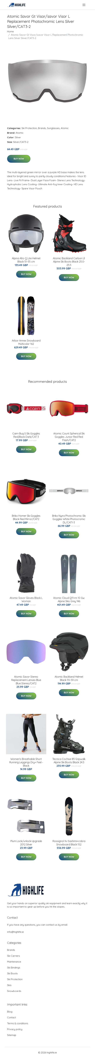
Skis (9, 985)
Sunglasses (53, 128)
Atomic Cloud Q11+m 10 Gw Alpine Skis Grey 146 (69, 599)
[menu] (84, 5)
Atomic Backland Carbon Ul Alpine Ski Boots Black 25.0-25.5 (69, 262)
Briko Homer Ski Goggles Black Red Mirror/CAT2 (26, 517)
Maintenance (14, 961)
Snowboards (14, 991)
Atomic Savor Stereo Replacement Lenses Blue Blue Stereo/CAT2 (26, 680)
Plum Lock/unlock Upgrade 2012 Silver (26, 843)
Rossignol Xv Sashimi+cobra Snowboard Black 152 (69, 843)
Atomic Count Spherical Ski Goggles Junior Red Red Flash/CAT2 (69, 437)
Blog (9, 1011)
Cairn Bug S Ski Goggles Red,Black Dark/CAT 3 (26, 435)
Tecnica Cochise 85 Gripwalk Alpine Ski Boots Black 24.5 (68, 760)
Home (10, 31)
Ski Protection (29, 128)
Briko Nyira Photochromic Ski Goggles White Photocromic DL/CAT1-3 (69, 519)
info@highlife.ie (15, 931)
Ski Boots (12, 973)
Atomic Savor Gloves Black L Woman (26, 599)
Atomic (65, 128)
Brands (42, 128)
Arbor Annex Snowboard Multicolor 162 (26, 342)
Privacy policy (14, 1029)
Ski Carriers (13, 955)
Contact (11, 1017)
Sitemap (11, 1035)
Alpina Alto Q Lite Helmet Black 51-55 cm (26, 260)
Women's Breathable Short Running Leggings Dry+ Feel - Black (26, 762)
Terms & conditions (17, 1023)
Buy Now (19, 158)
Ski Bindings (13, 967)
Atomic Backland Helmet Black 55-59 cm (69, 678)
